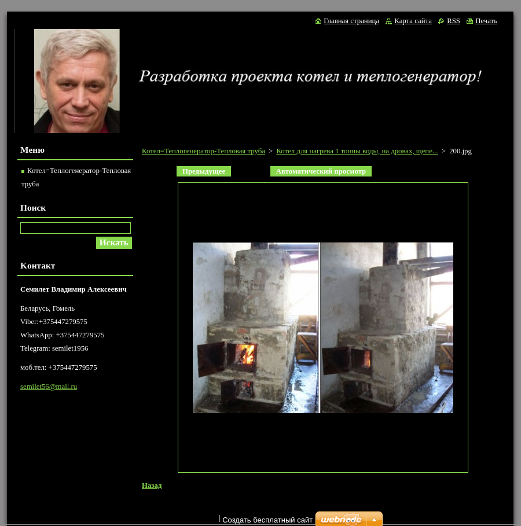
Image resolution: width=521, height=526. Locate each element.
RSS (453, 21)
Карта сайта (413, 21)
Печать (486, 21)
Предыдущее (203, 171)
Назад (152, 485)
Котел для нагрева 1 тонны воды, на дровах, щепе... (357, 151)
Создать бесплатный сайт (267, 520)
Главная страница (351, 21)
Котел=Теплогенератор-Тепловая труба (203, 151)
